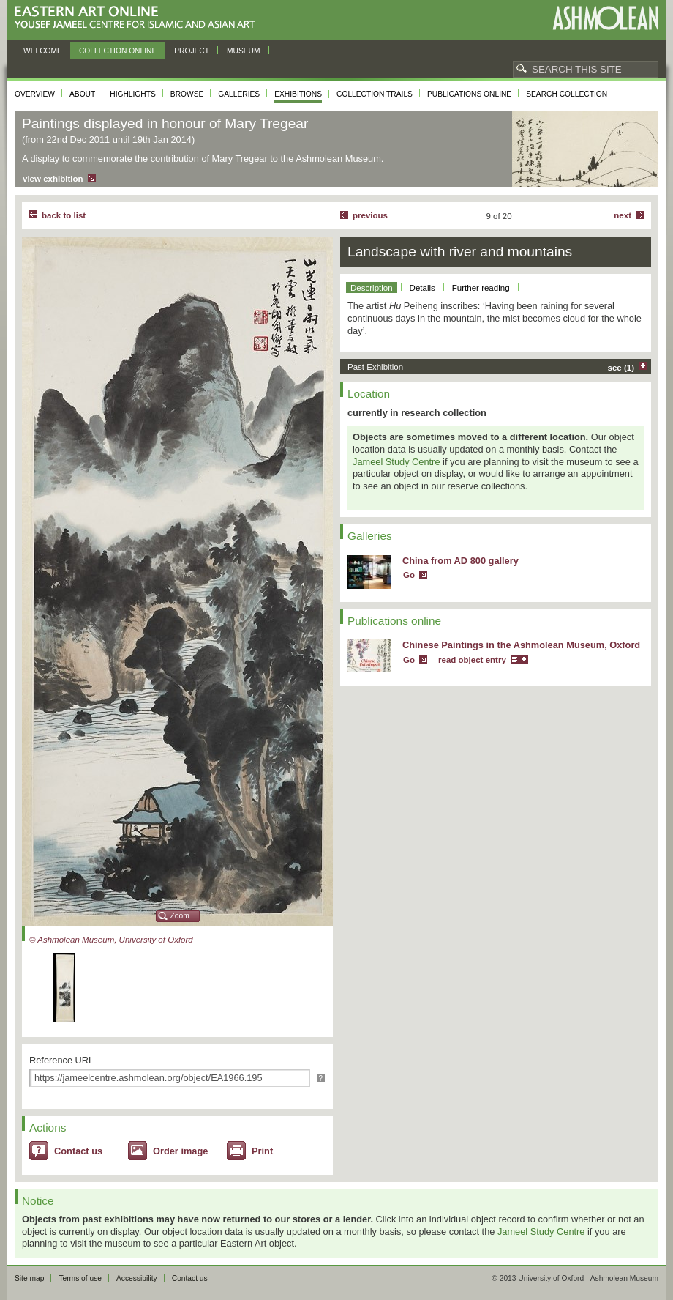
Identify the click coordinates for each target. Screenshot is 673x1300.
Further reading (481, 287)
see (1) (621, 367)
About (82, 94)
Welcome (42, 51)
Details (422, 287)
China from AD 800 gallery (460, 560)
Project (191, 51)
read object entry (472, 659)
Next (622, 215)
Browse (187, 94)
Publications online (469, 94)
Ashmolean (605, 18)
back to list (64, 215)
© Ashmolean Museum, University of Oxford (111, 939)
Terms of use (80, 1278)
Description (371, 287)
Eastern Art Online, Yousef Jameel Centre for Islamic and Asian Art (139, 18)
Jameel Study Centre (396, 461)
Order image (180, 1150)
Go (409, 575)
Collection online (118, 51)
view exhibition (53, 178)
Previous (370, 215)
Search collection (566, 94)
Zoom (179, 916)
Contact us (78, 1150)
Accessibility (136, 1278)
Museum (243, 51)
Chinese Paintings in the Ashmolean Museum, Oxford (521, 644)
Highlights (133, 94)
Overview (35, 94)
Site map (29, 1278)
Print (262, 1150)
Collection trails (374, 94)
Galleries (239, 94)
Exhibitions (298, 94)
